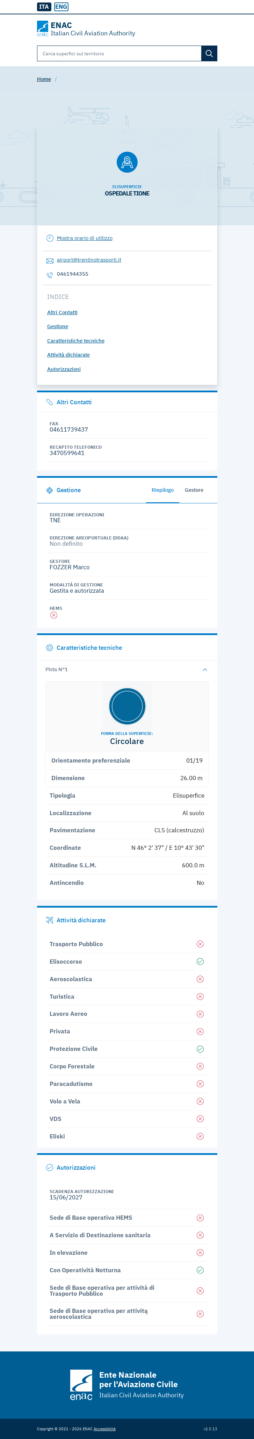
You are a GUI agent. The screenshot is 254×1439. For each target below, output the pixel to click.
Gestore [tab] (194, 490)
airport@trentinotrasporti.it (89, 259)
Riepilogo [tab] (163, 490)
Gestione (57, 326)
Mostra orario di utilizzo (85, 238)
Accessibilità (105, 1428)
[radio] (61, 7)
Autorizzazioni (64, 369)
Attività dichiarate (68, 354)
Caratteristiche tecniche (75, 340)
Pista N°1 (56, 669)
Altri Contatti (62, 312)
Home (44, 79)
